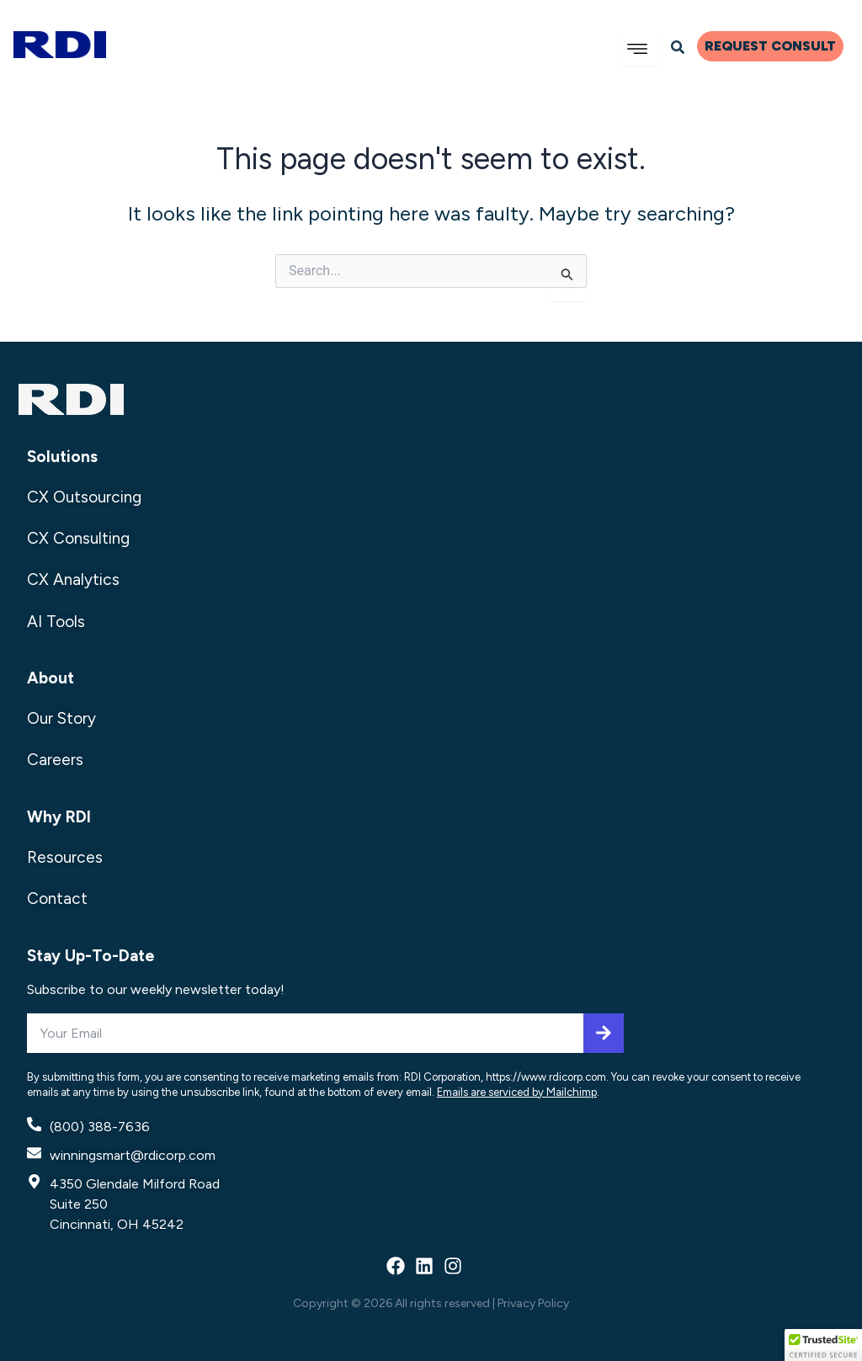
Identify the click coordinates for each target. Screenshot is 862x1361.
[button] (823, 1345)
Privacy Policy (533, 1303)
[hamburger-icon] (639, 49)
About (50, 678)
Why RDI (59, 817)
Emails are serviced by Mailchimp (517, 1092)
